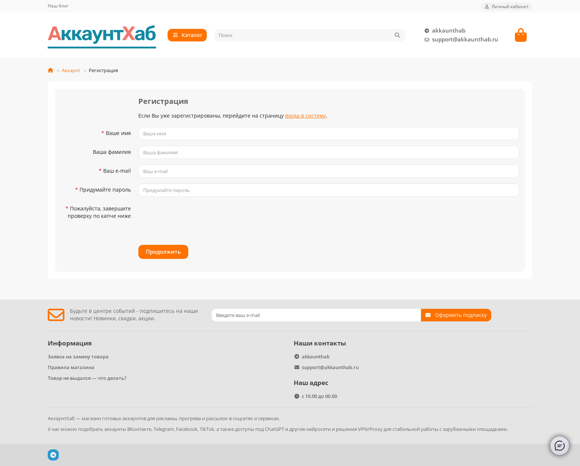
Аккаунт (71, 70)
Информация (70, 343)
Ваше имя (118, 132)
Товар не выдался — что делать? (87, 378)
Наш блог (58, 6)
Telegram (164, 429)
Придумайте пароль (105, 189)
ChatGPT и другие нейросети (298, 429)
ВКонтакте (139, 429)
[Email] (316, 315)
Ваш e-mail (117, 170)
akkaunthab (443, 31)
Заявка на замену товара (78, 356)
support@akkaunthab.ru (460, 40)
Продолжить (163, 252)
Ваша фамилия (112, 151)
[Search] (309, 35)
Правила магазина (71, 367)
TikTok (207, 429)
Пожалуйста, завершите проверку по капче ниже (99, 212)
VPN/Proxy (370, 429)
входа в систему (305, 115)
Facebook (187, 429)
